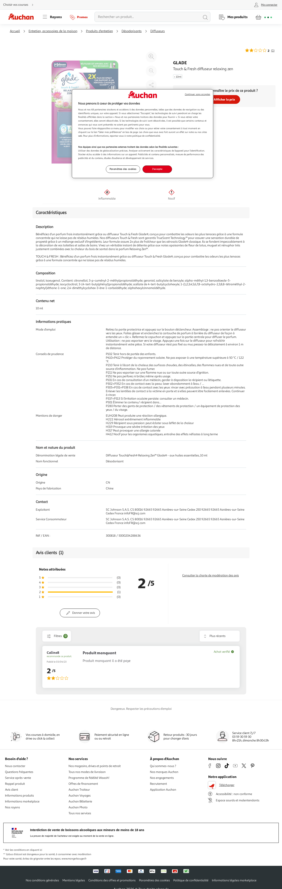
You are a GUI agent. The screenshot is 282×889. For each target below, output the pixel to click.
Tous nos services (80, 813)
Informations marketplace (22, 801)
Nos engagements (162, 778)
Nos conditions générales (42, 880)
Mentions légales (73, 880)
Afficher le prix (224, 99)
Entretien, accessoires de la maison (53, 31)
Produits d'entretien (99, 31)
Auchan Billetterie (80, 801)
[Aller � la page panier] (263, 16)
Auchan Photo (78, 807)
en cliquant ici (34, 850)
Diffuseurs (157, 31)
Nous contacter (15, 766)
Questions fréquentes (19, 772)
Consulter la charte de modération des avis (210, 575)
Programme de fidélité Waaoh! (89, 778)
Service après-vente (18, 778)
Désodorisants (132, 31)
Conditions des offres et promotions (112, 880)
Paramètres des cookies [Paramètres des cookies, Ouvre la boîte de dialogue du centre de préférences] (123, 168)
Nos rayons (12, 807)
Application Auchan (163, 790)
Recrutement (158, 784)
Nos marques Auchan (164, 772)
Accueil (15, 31)
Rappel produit (15, 784)
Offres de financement (83, 784)
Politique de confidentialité (190, 880)
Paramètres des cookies (154, 880)
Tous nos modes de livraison (87, 772)
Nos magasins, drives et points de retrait (95, 766)
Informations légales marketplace (234, 880)
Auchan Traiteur (79, 790)
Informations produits (19, 795)
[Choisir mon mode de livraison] (20, 5)
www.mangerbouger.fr (74, 858)
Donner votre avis (83, 613)
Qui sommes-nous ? (163, 766)
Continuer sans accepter (197, 94)
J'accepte (157, 168)
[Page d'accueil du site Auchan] (22, 16)
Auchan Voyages (80, 795)
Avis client (11, 790)
